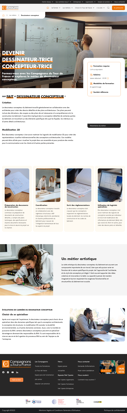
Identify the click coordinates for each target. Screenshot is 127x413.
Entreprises (78, 1)
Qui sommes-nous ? (63, 1)
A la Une (100, 7)
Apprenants (90, 1)
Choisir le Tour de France (84, 7)
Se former (56, 7)
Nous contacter (119, 2)
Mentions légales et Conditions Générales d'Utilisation (59, 410)
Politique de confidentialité (114, 410)
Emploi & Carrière (105, 1)
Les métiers (68, 7)
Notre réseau (47, 1)
